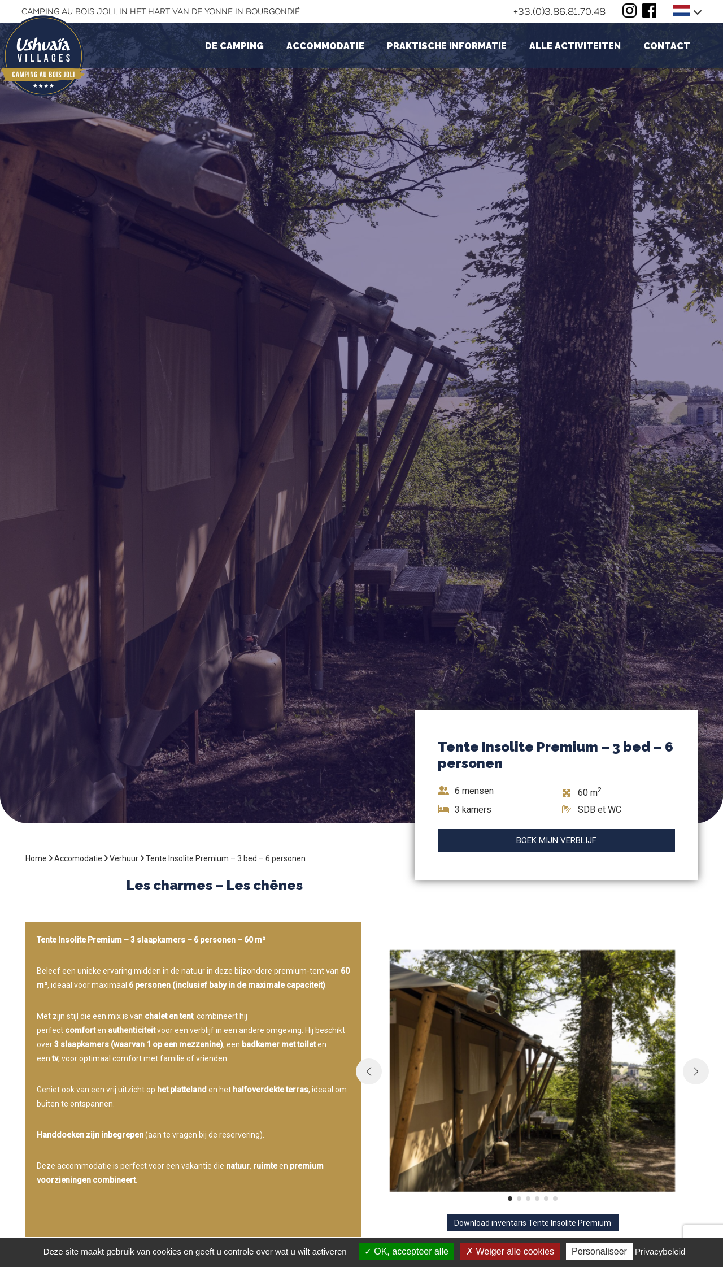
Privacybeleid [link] (660, 1251)
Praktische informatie (447, 46)
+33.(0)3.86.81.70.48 (559, 11)
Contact (666, 46)
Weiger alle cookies (510, 1251)
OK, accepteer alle (406, 1251)
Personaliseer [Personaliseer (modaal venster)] (599, 1251)
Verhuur (124, 858)
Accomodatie (78, 858)
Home (36, 858)
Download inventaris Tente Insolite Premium (532, 1222)
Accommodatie (325, 46)
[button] (510, 1198)
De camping (234, 46)
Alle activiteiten (575, 46)
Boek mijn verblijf (556, 840)
